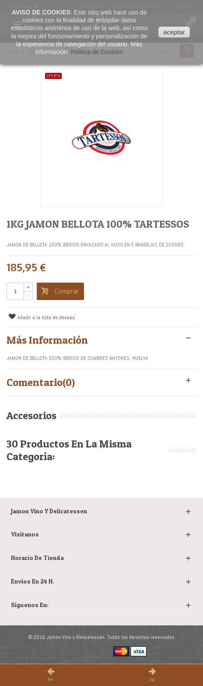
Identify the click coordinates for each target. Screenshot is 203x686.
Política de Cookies (96, 51)
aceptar (174, 32)
